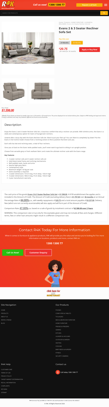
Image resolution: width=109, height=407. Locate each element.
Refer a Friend (6, 320)
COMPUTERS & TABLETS (64, 313)
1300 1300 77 (57, 4)
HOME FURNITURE (77, 22)
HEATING (58, 343)
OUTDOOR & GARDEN (63, 339)
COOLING (59, 346)
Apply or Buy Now (89, 49)
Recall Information (8, 383)
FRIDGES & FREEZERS (62, 326)
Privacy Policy (6, 376)
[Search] (104, 13)
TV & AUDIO (60, 317)
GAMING (58, 330)
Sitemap (4, 392)
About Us (4, 317)
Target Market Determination (12, 379)
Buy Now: (54, 109)
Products (67, 22)
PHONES (59, 310)
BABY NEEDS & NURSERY (63, 349)
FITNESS (58, 353)
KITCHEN (58, 333)
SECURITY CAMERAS (62, 356)
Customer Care (6, 369)
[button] (4, 90)
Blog (3, 323)
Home (61, 22)
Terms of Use (5, 373)
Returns (4, 389)
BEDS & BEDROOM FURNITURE (66, 320)
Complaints (5, 386)
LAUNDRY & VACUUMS (63, 336)
